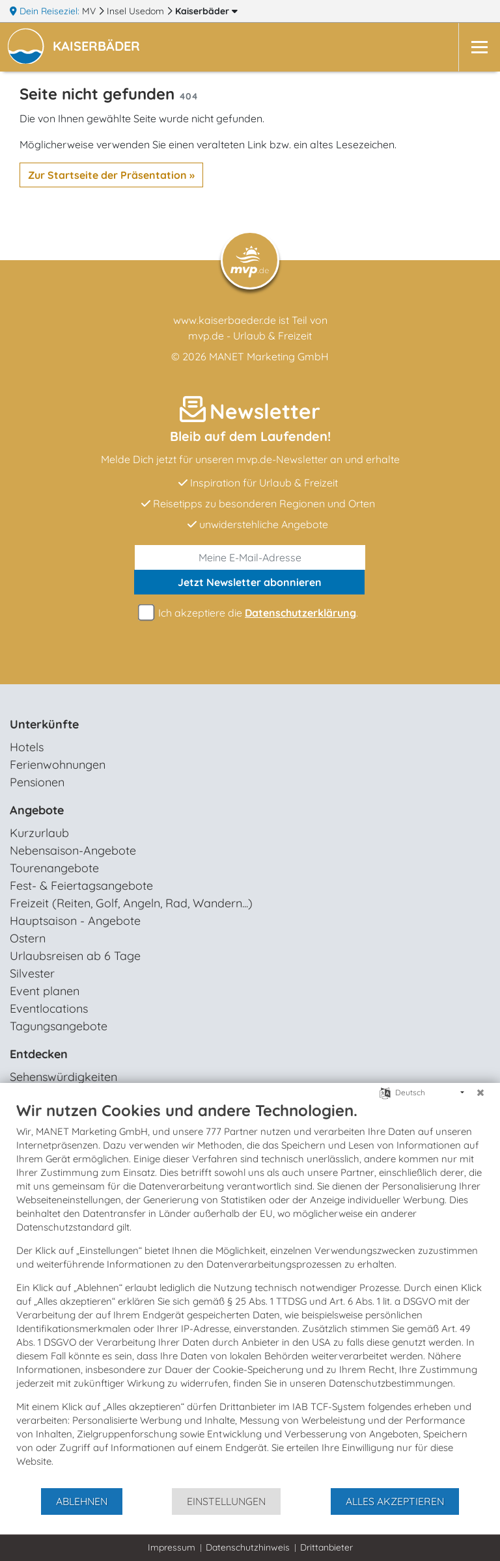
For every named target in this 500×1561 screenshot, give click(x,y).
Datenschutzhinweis (248, 1547)
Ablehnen (81, 1501)
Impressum (171, 1547)
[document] (250, 1293)
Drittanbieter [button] (326, 1547)
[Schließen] (480, 1092)
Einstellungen (226, 1501)
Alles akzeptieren (395, 1501)
